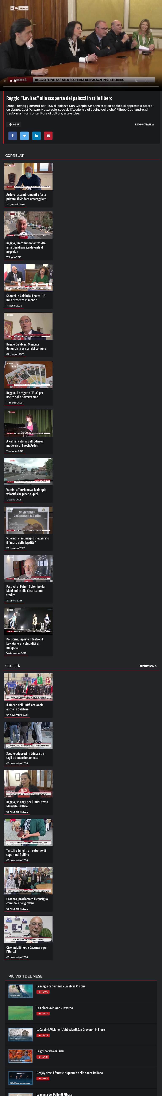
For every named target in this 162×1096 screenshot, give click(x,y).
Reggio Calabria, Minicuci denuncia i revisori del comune (26, 346)
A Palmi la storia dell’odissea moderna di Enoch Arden (24, 443)
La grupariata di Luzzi (50, 1051)
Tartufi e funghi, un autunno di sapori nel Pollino (26, 852)
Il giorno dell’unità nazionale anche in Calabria (24, 707)
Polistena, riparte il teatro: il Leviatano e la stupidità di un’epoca (24, 643)
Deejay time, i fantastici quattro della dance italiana (69, 1072)
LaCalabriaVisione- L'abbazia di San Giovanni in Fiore (70, 1029)
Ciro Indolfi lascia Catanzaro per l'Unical (27, 949)
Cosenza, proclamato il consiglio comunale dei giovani (27, 901)
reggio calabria (144, 124)
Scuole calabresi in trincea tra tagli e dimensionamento (25, 755)
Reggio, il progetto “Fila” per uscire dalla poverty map (24, 394)
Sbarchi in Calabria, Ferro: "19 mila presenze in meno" (26, 297)
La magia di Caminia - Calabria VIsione (60, 986)
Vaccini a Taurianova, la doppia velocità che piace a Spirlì (26, 491)
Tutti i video (149, 666)
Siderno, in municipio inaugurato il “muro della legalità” (27, 540)
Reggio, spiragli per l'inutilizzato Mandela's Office (27, 804)
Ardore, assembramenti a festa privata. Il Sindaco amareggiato (26, 196)
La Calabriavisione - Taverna (54, 1008)
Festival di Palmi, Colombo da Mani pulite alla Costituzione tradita (25, 590)
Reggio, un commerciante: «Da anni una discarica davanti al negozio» (26, 247)
